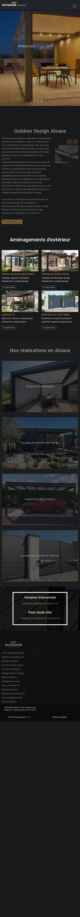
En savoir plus (9, 287)
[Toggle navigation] (74, 6)
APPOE (28, 717)
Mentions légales (60, 717)
